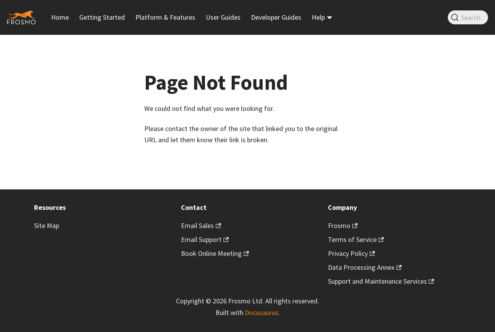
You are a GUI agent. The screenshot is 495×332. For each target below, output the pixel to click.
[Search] (468, 17)
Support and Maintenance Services (381, 281)
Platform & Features (165, 17)
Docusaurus (261, 312)
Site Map (46, 225)
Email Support (205, 239)
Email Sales (201, 225)
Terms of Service (356, 239)
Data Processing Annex (365, 267)
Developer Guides (276, 17)
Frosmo (343, 225)
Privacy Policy (351, 253)
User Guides (223, 17)
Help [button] (318, 17)
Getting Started (102, 17)
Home (60, 17)
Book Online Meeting (215, 253)
